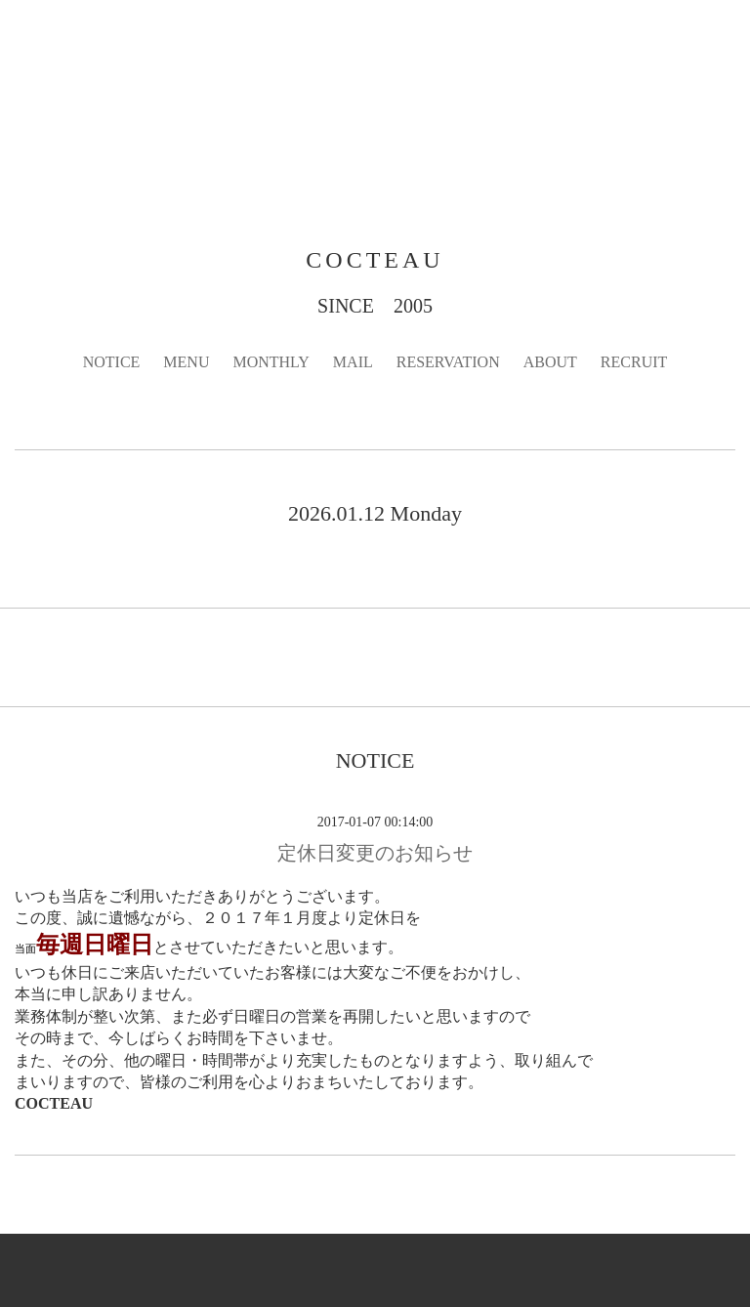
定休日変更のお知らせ (375, 853)
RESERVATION (448, 362)
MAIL (353, 362)
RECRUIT (634, 362)
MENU (186, 362)
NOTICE (112, 362)
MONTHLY (270, 362)
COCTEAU (374, 260)
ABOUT (550, 362)
